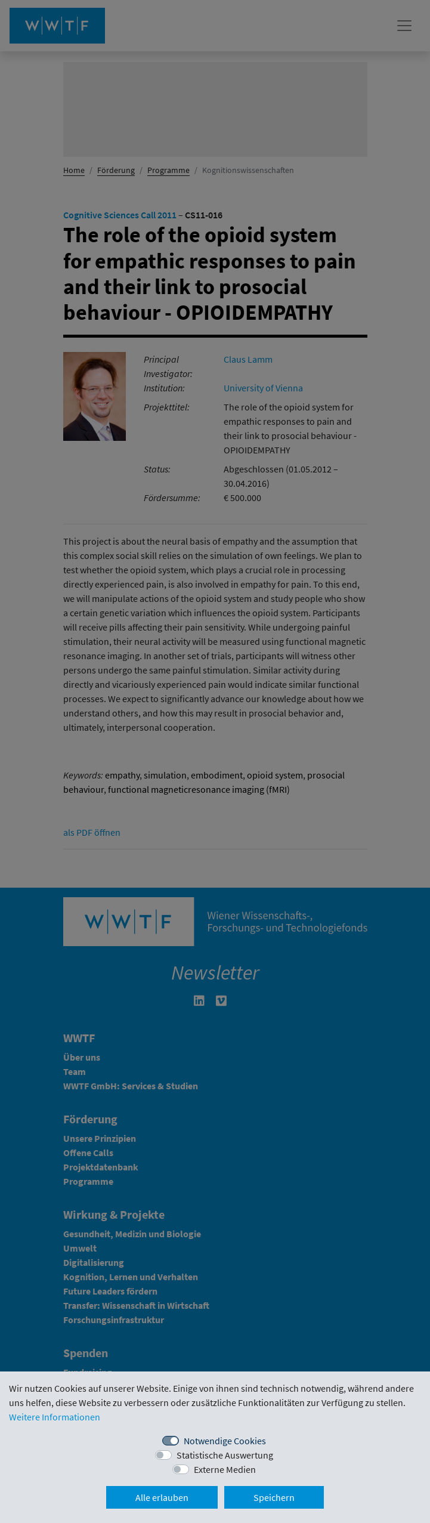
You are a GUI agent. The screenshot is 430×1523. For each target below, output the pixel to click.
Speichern (274, 1497)
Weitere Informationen (54, 1417)
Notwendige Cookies (225, 1441)
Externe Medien (225, 1469)
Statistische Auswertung (225, 1455)
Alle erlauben (161, 1497)
